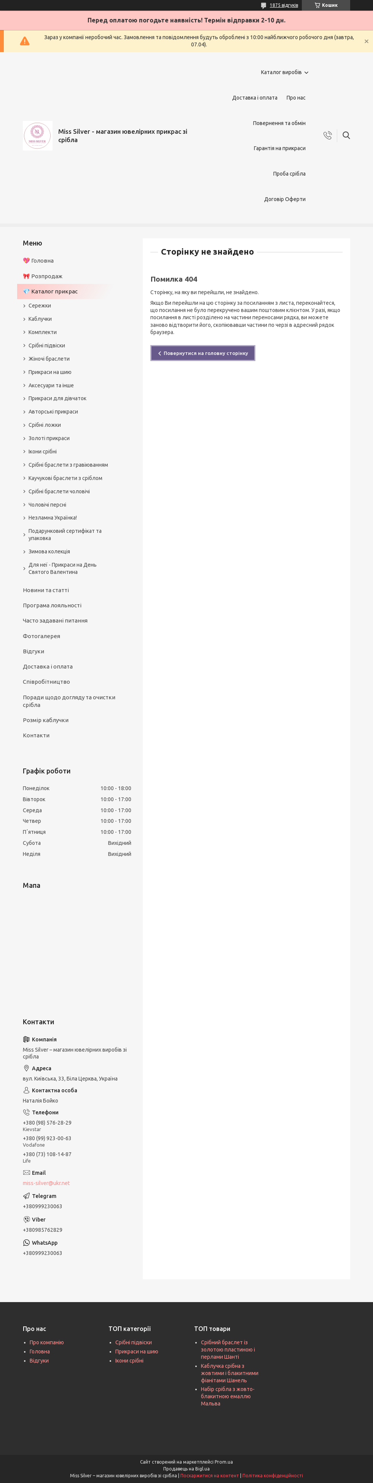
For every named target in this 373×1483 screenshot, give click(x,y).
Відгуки (33, 651)
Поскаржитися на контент (209, 1475)
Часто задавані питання (55, 620)
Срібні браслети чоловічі (59, 491)
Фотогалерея (41, 636)
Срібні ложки (45, 425)
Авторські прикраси (53, 412)
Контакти (36, 735)
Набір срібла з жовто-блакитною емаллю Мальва (228, 1396)
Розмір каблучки (46, 720)
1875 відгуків (284, 5)
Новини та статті (46, 590)
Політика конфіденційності (272, 1475)
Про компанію (47, 1342)
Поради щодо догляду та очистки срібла (69, 701)
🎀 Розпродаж (42, 276)
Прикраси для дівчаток (57, 398)
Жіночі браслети (49, 359)
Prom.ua (224, 1461)
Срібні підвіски (47, 345)
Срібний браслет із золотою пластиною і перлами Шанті (228, 1349)
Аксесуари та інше (51, 385)
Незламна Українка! (53, 518)
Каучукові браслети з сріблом (65, 478)
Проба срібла (289, 174)
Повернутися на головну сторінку (206, 353)
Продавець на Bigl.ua (186, 1468)
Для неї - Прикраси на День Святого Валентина (63, 568)
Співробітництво (46, 681)
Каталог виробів (281, 72)
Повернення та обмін (279, 123)
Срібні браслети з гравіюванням (68, 465)
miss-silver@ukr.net (46, 1183)
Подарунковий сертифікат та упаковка (65, 534)
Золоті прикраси (49, 438)
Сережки (40, 306)
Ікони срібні (43, 451)
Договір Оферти (285, 199)
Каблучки (40, 319)
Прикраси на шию (50, 372)
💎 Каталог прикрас (50, 291)
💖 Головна (38, 260)
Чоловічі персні (47, 505)
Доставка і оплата (254, 98)
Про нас (296, 98)
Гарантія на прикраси (280, 148)
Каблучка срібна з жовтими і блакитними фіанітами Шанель (229, 1373)
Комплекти (43, 332)
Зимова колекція (49, 551)
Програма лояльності (52, 605)
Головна (40, 1351)
